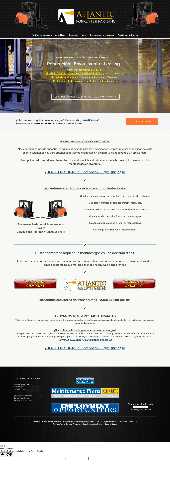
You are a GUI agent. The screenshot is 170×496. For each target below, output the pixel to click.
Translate (145, 410)
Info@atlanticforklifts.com (23, 400)
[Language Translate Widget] (140, 407)
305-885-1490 (91, 120)
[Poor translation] (9, 454)
